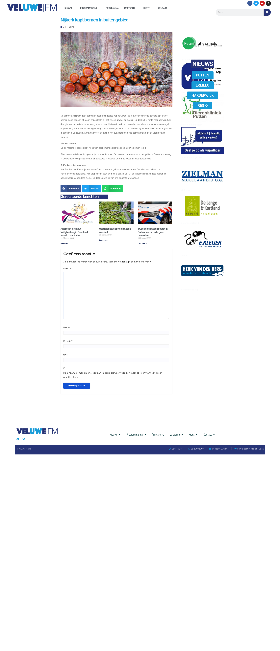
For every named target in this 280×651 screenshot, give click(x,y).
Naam (67, 327)
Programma (112, 8)
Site (65, 354)
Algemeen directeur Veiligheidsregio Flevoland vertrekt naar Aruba (74, 232)
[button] (71, 188)
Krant (147, 8)
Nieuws (69, 8)
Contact (164, 8)
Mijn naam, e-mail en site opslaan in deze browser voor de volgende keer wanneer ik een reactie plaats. (112, 374)
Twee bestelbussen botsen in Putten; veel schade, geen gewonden (153, 232)
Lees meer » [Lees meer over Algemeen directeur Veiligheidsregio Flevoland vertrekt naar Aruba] (65, 243)
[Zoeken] (267, 12)
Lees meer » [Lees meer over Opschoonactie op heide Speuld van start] (103, 240)
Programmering (90, 8)
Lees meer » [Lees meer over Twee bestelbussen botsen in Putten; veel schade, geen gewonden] (142, 243)
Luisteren (130, 8)
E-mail (68, 341)
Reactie (68, 268)
